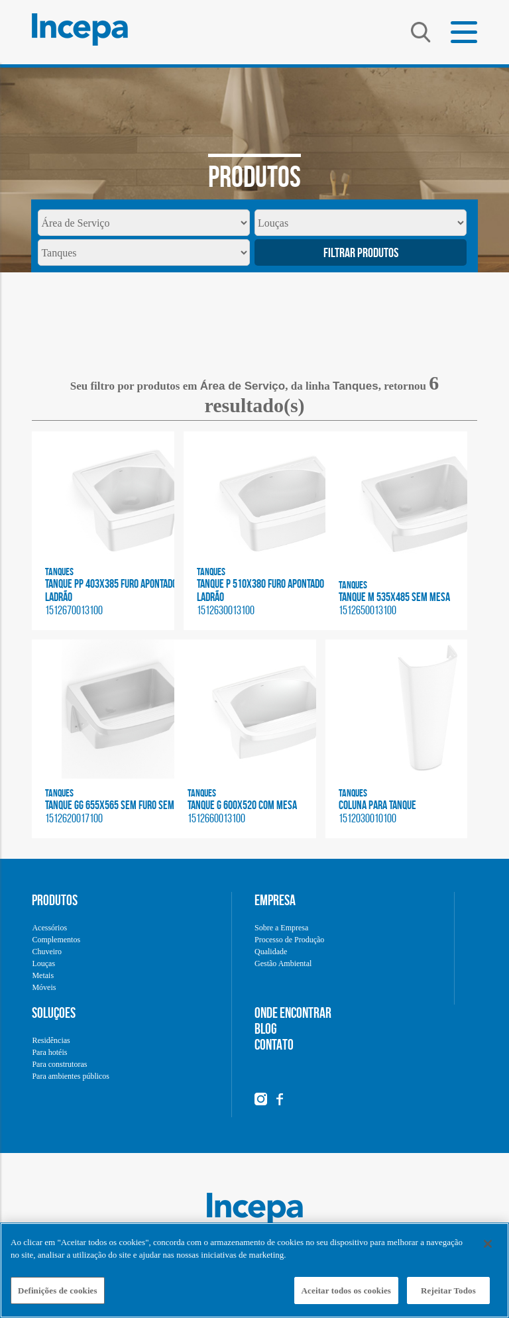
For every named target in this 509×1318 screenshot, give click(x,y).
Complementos (56, 939)
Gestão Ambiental (282, 963)
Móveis (44, 987)
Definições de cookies (57, 1297)
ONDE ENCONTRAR (292, 1012)
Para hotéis (49, 1052)
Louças (43, 963)
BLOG (265, 1028)
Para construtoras (59, 1064)
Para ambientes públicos (70, 1076)
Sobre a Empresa (281, 927)
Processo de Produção (289, 939)
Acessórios (49, 927)
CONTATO (274, 1044)
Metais (43, 975)
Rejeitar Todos (448, 1297)
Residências (51, 1040)
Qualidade (270, 951)
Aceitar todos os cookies (346, 1297)
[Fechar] (487, 1250)
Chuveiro (47, 951)
